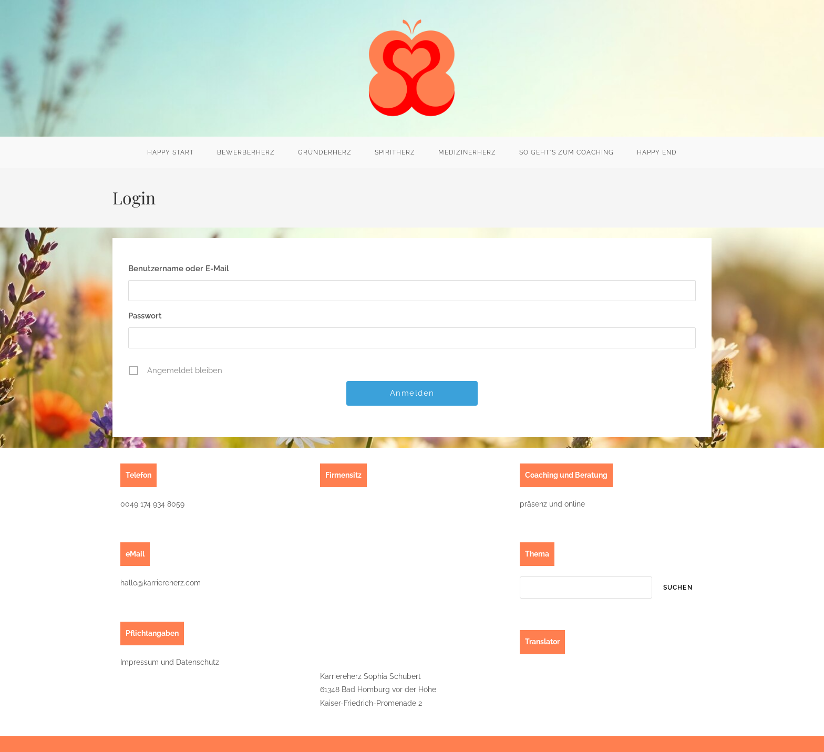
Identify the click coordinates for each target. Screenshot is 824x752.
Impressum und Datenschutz (169, 662)
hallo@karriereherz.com (160, 583)
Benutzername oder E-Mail (178, 268)
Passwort (145, 316)
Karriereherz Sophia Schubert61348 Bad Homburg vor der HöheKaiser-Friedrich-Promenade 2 (378, 689)
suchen (678, 587)
